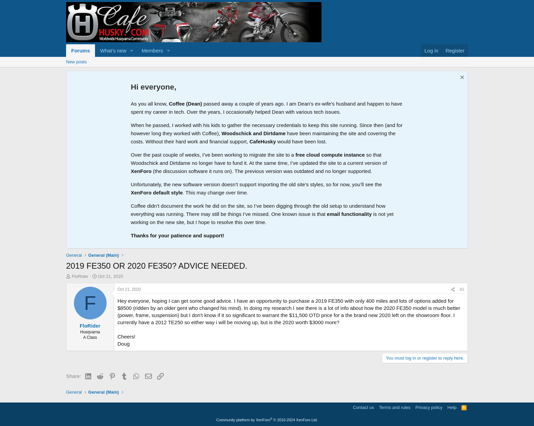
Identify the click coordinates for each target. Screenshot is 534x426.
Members (152, 50)
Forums (80, 50)
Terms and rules (394, 407)
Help (452, 407)
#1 (462, 289)
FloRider (80, 276)
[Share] (453, 290)
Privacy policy (428, 407)
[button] (132, 50)
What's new (113, 50)
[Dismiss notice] (461, 78)
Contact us (363, 407)
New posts (76, 61)
